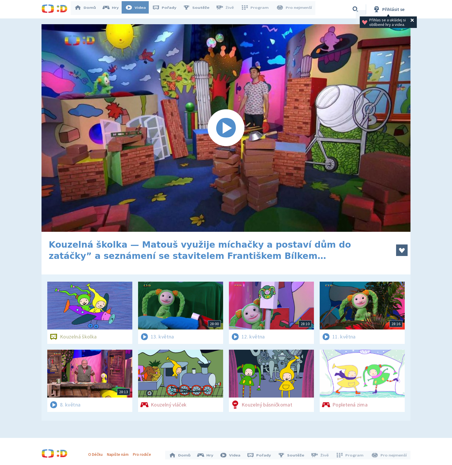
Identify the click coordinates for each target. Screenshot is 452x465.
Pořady (167, 9)
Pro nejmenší (294, 9)
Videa (138, 9)
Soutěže (198, 9)
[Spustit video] (226, 128)
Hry (113, 9)
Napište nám (119, 452)
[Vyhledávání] (355, 9)
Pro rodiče (143, 452)
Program (256, 9)
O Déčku (97, 452)
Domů (88, 9)
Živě (227, 9)
